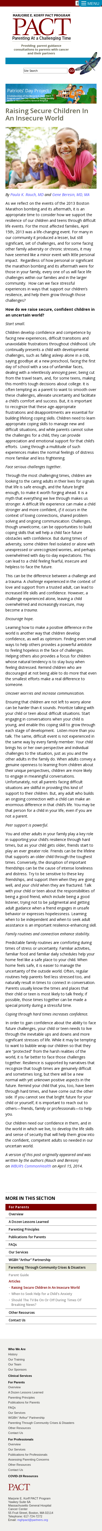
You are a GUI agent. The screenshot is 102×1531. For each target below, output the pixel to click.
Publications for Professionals (27, 1454)
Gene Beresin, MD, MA (70, 194)
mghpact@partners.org (32, 1519)
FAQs (12, 1407)
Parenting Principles (21, 1397)
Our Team (14, 1364)
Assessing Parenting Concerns (28, 1459)
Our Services (17, 1412)
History (12, 1354)
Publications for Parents (24, 1402)
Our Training (16, 1359)
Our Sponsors (17, 1369)
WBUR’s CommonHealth (31, 1166)
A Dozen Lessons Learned (25, 1392)
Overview (14, 1387)
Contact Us (15, 1432)
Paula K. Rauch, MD (27, 194)
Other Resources (19, 1428)
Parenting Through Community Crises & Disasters (41, 1422)
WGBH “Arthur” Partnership (26, 1417)
